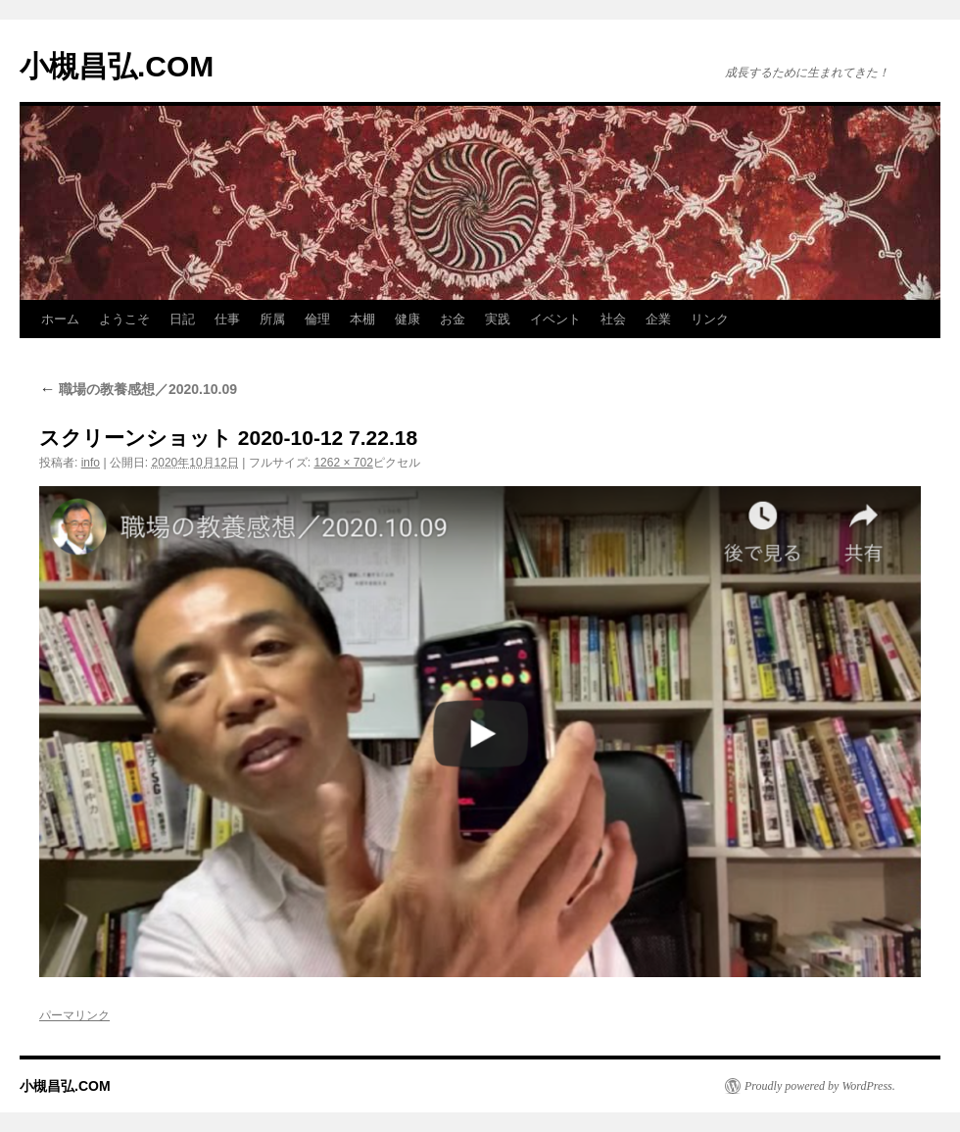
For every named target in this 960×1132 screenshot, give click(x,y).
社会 (613, 319)
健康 (407, 319)
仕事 (227, 319)
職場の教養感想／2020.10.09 (138, 389)
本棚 (362, 319)
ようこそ (124, 319)
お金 (452, 319)
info (90, 462)
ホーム (60, 319)
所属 (272, 319)
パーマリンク (74, 1015)
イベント (555, 319)
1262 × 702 (342, 462)
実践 (497, 319)
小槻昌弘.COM (117, 66)
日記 (182, 319)
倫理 (317, 319)
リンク (710, 319)
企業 (658, 319)
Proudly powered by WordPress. (819, 1086)
